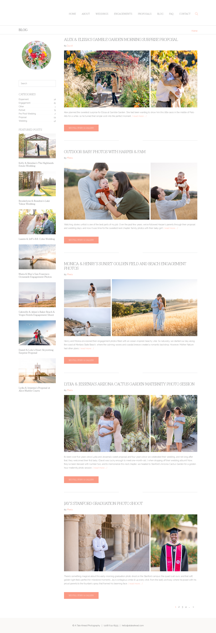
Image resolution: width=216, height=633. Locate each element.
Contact (185, 14)
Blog (160, 14)
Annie (70, 158)
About (86, 14)
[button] (196, 13)
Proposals (145, 14)
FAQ (171, 14)
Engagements (123, 14)
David (70, 46)
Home (72, 14)
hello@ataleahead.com (133, 625)
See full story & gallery (81, 128)
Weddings (102, 14)
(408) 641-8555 (111, 625)
